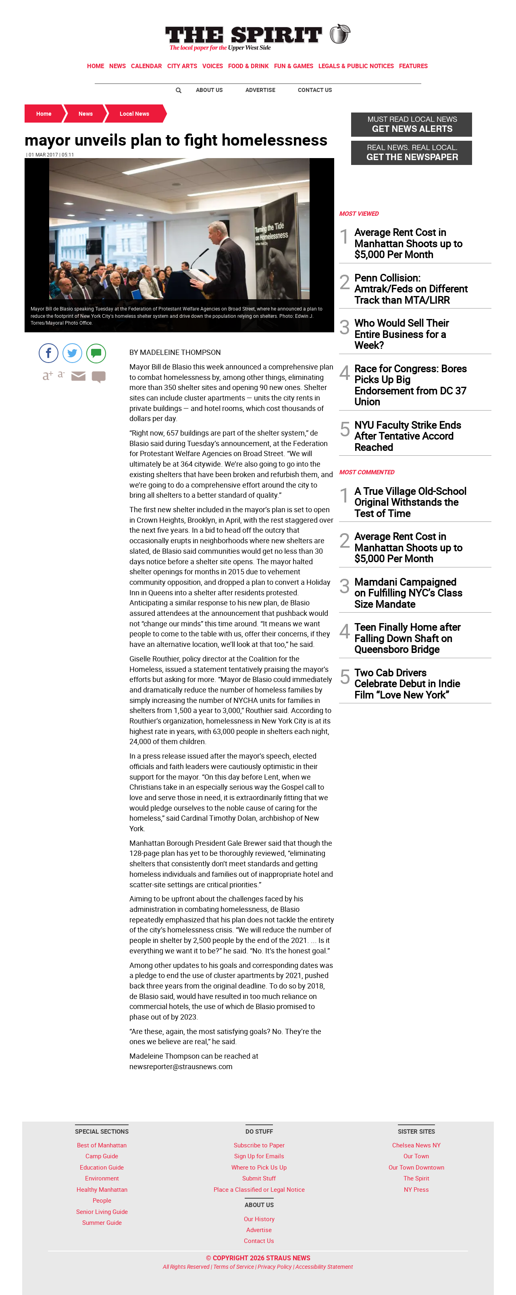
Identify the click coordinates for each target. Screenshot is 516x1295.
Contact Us (315, 90)
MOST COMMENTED (366, 472)
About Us (209, 90)
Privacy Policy (275, 1266)
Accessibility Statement (324, 1266)
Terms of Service (233, 1266)
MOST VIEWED (359, 213)
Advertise (260, 90)
